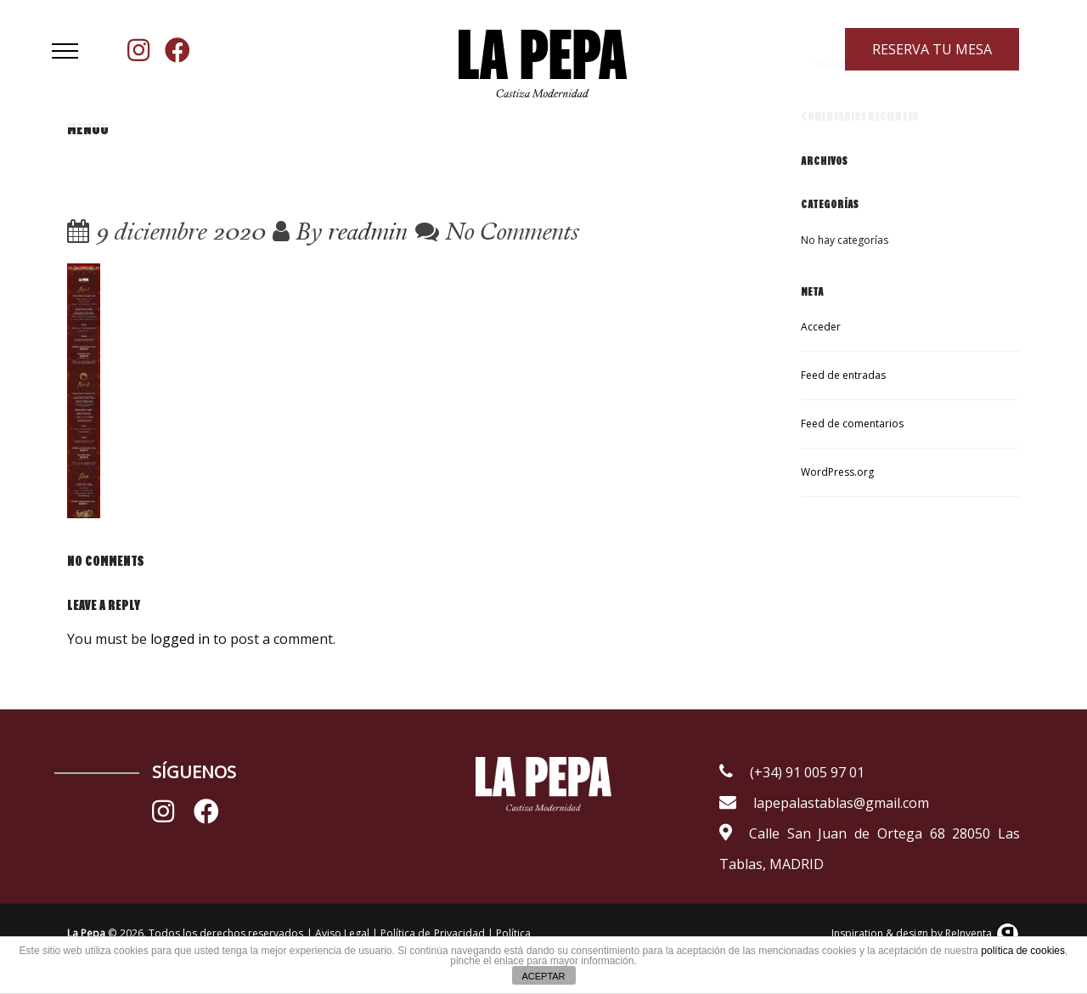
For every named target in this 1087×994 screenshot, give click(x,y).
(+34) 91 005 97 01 (792, 772)
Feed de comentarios (852, 423)
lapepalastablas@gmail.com (824, 803)
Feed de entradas (843, 375)
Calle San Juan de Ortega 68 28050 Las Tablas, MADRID (869, 848)
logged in (180, 639)
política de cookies (1023, 951)
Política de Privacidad (432, 933)
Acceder (821, 326)
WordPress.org (837, 472)
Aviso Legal (343, 933)
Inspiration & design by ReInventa (925, 933)
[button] (64, 51)
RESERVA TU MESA (932, 49)
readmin (368, 230)
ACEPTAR (543, 976)
